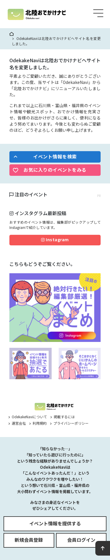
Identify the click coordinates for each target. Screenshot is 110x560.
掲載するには (62, 416)
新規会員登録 (29, 539)
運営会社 (17, 423)
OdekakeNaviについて (27, 416)
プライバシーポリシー (69, 423)
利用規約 (38, 423)
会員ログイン (81, 539)
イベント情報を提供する (55, 523)
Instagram (55, 239)
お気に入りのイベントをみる (55, 169)
